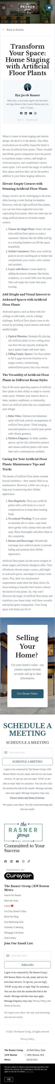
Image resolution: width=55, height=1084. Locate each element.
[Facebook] (5, 861)
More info (29, 1071)
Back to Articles (15, 29)
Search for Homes (12, 895)
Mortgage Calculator (14, 932)
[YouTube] (17, 861)
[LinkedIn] (11, 861)
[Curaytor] (19, 879)
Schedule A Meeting (13, 927)
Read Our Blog (11, 916)
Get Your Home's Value (15, 911)
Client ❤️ (8, 906)
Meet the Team (11, 900)
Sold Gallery (10, 938)
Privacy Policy (27, 1039)
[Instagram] (23, 861)
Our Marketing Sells (13, 922)
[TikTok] (29, 861)
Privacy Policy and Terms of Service (27, 797)
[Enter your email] (30, 752)
